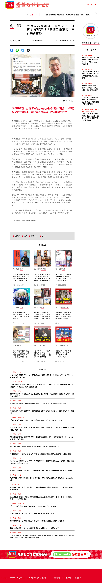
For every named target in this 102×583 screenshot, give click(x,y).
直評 (33, 6)
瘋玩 (33, 3)
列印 (73, 100)
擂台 (38, 6)
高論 (28, 6)
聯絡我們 (78, 578)
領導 (23, 6)
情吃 (28, 3)
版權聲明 (68, 578)
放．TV (39, 3)
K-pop (46, 3)
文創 (23, 3)
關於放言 (45, 6)
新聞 (18, 6)
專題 (18, 3)
